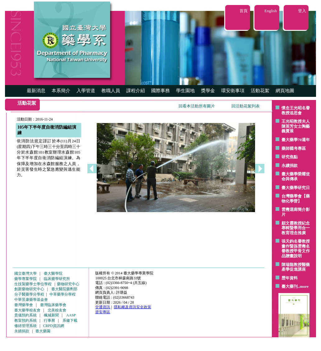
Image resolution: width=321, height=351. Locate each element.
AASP (71, 315)
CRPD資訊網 (53, 326)
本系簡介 (61, 90)
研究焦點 (289, 156)
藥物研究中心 (68, 284)
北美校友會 (57, 310)
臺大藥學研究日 (295, 187)
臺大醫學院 (53, 273)
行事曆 (49, 320)
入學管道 (86, 90)
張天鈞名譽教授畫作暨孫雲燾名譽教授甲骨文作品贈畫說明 (295, 248)
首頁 (244, 10)
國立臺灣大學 (25, 273)
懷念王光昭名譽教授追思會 (295, 110)
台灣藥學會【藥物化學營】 (295, 198)
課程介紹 (135, 90)
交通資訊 (102, 307)
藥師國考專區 (293, 148)
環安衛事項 (232, 90)
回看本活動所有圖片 (197, 106)
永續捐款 (289, 165)
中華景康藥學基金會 (31, 299)
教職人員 (110, 90)
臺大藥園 (42, 331)
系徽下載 (70, 320)
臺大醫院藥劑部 (64, 289)
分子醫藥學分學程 (29, 294)
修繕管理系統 (25, 326)
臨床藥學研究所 (57, 279)
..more (303, 286)
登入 (302, 10)
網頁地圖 (285, 90)
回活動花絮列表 (245, 106)
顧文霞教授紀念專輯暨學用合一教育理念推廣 (295, 228)
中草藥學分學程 (62, 294)
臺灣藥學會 (23, 305)
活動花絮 (260, 90)
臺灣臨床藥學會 (53, 305)
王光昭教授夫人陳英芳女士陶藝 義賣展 (295, 126)
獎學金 (208, 90)
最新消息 (36, 90)
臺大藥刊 (289, 286)
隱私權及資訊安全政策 (132, 307)
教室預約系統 (25, 320)
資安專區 (102, 312)
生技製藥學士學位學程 (33, 284)
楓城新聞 (51, 315)
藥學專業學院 (25, 279)
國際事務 (160, 90)
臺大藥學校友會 (27, 310)
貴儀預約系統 (25, 315)
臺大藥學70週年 (295, 139)
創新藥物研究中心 (29, 289)
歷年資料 (289, 278)
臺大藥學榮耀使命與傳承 (295, 176)
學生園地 (185, 90)
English (270, 10)
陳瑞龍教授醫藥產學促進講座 (295, 267)
